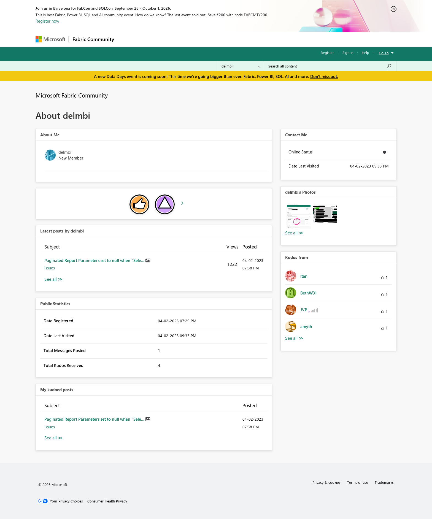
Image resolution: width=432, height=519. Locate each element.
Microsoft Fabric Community (72, 95)
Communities (198, 39)
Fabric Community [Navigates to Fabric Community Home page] (93, 39)
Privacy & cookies (326, 482)
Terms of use (357, 482)
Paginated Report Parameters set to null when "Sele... (94, 260)
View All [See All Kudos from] (294, 338)
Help (365, 52)
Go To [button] (384, 52)
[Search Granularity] (241, 66)
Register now (47, 21)
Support (267, 39)
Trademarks (384, 482)
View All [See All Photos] (294, 233)
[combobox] (330, 66)
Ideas (173, 39)
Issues (49, 268)
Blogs (222, 39)
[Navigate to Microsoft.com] (50, 39)
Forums (127, 39)
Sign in (347, 52)
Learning (244, 39)
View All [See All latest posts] (53, 279)
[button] (298, 216)
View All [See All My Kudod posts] (53, 438)
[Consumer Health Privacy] (107, 501)
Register (327, 52)
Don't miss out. (324, 76)
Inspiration (150, 39)
